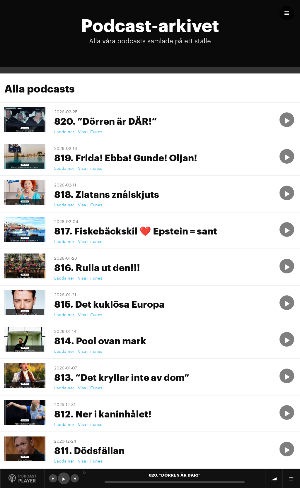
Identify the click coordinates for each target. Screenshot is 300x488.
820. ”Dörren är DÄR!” (105, 120)
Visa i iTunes (90, 131)
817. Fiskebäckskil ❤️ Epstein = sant (135, 230)
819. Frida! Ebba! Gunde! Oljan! (125, 157)
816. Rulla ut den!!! (97, 267)
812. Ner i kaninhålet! (102, 413)
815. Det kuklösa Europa (109, 303)
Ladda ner (64, 131)
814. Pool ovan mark (100, 340)
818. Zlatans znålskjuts (106, 193)
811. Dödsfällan (89, 450)
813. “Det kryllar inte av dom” (121, 376)
